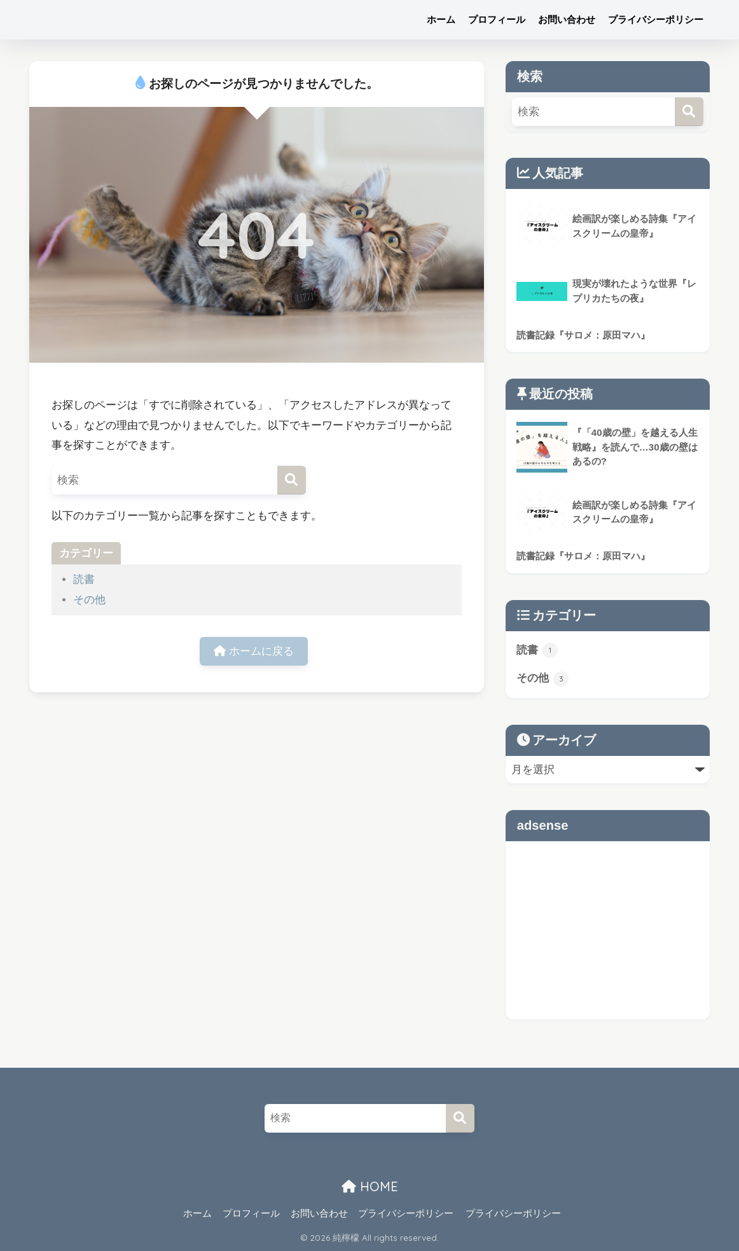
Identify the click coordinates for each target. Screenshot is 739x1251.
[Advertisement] (607, 930)
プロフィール (496, 19)
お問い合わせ (566, 19)
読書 (84, 579)
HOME (370, 1187)
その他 (89, 600)
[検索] (291, 480)
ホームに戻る (254, 651)
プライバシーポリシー (655, 19)
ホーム (441, 19)
